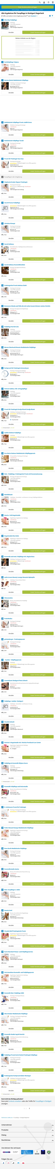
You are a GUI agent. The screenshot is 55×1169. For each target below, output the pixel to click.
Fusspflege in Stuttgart (43, 1101)
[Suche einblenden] (40, 2)
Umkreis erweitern (15, 1101)
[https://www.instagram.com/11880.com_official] (8, 1163)
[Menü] (53, 2)
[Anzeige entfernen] (53, 1162)
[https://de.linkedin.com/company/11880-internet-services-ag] (18, 1163)
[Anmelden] (44, 2)
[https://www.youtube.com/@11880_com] (23, 1163)
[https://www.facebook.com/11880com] (3, 1163)
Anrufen (11, 32)
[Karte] (50, 15)
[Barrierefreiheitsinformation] (48, 2)
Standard (33, 16)
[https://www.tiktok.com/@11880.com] (13, 1163)
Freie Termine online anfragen (27, 7)
